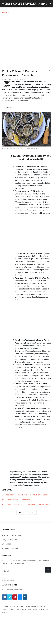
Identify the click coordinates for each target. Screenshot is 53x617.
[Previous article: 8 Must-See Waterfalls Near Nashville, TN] (20, 512)
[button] (3, 4)
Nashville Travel (9, 107)
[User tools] (48, 70)
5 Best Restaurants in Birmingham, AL (17, 499)
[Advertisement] (26, 41)
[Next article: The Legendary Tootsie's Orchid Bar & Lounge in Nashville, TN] (32, 512)
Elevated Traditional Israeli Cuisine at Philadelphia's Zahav (25, 495)
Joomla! (5, 609)
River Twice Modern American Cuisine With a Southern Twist (26, 504)
